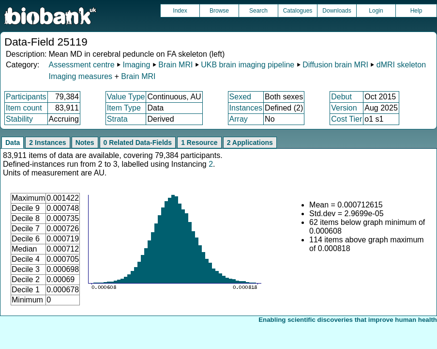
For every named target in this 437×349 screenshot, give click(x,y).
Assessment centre (81, 65)
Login (376, 10)
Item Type (124, 108)
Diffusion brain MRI (335, 65)
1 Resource (199, 142)
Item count (24, 108)
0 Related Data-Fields (138, 142)
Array (238, 119)
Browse (219, 10)
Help (416, 10)
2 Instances (47, 142)
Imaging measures (81, 76)
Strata (117, 119)
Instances (245, 108)
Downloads (336, 10)
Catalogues (298, 10)
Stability (19, 119)
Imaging (136, 65)
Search (258, 10)
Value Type (126, 97)
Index (180, 10)
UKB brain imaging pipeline (247, 65)
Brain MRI (175, 65)
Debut (341, 97)
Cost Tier (346, 119)
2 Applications (250, 142)
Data (12, 142)
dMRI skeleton (401, 65)
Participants (26, 97)
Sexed (240, 97)
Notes (84, 142)
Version (344, 108)
